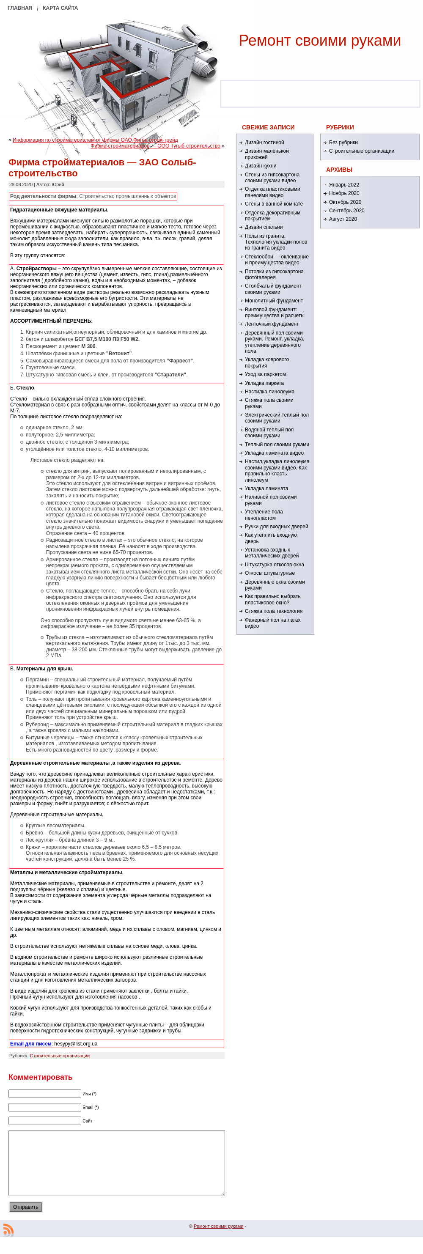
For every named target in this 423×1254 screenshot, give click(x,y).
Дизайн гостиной (264, 142)
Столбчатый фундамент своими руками (273, 289)
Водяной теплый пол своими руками (269, 433)
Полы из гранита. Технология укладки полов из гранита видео (276, 242)
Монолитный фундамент (274, 301)
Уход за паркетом (265, 374)
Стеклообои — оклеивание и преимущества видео (277, 260)
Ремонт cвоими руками (320, 40)
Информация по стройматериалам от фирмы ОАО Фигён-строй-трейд (95, 140)
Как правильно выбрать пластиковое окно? (273, 599)
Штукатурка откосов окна (274, 565)
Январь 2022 (344, 185)
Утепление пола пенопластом (264, 515)
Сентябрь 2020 (347, 211)
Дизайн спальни (264, 227)
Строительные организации (60, 1055)
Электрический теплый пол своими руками (277, 418)
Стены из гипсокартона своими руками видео (272, 178)
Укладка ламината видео (274, 453)
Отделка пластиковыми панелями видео (272, 192)
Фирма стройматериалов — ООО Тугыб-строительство (155, 146)
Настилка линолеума (269, 392)
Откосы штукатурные (270, 573)
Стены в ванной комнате (274, 204)
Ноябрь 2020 (344, 193)
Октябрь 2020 (345, 202)
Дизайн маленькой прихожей (267, 154)
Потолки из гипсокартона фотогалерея (274, 274)
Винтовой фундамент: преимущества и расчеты (275, 312)
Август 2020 (343, 219)
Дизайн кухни (260, 166)
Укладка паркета (264, 383)
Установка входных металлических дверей (272, 553)
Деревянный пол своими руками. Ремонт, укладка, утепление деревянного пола (274, 342)
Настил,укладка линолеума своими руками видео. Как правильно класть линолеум (277, 470)
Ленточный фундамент (272, 324)
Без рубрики (343, 142)
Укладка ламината (266, 488)
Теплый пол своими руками (277, 444)
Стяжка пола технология (273, 611)
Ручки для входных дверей (276, 527)
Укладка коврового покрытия (267, 362)
